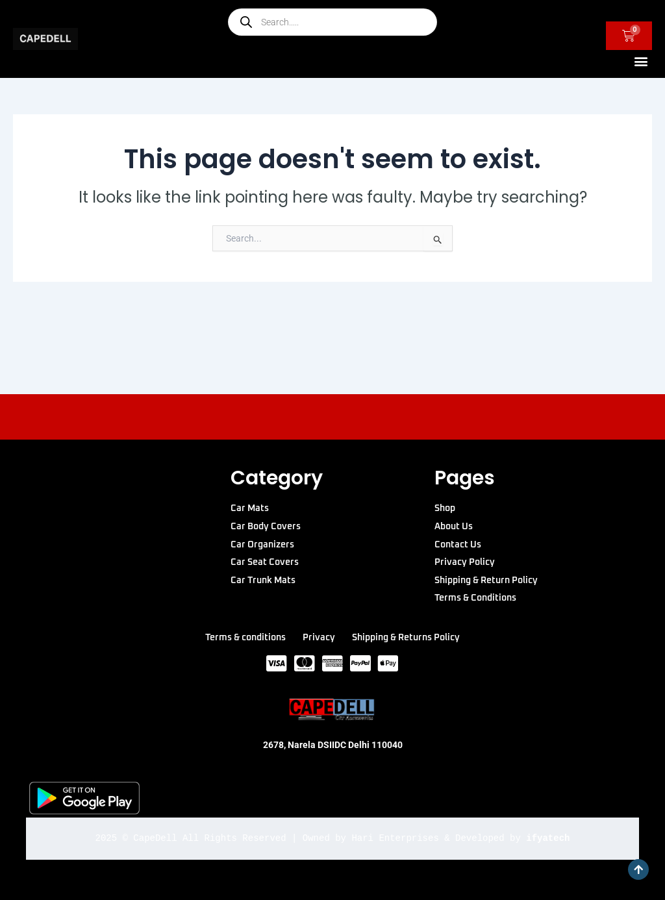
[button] (641, 60)
